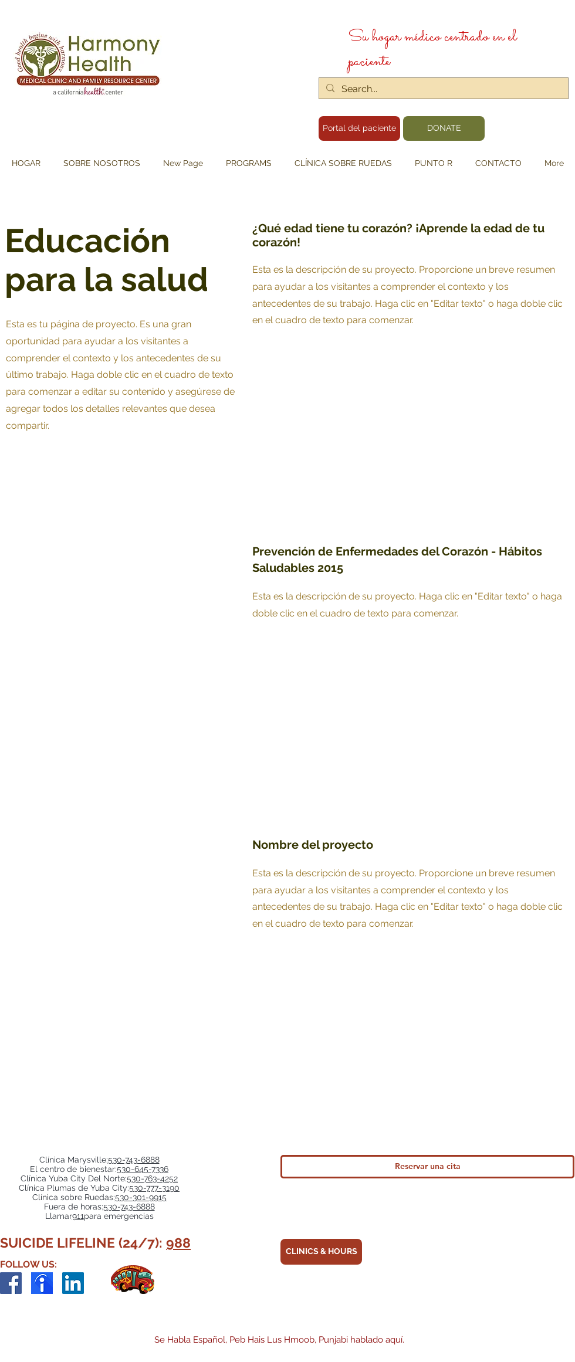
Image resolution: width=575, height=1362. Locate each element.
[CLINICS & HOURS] (321, 1252)
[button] (248, 163)
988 (178, 1243)
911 (78, 1216)
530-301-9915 (141, 1197)
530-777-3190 (154, 1187)
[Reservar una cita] (427, 1166)
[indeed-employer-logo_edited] (42, 1283)
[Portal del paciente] (359, 128)
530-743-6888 (134, 1159)
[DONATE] (444, 128)
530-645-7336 (142, 1169)
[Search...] (442, 89)
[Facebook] (11, 1283)
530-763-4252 (152, 1178)
